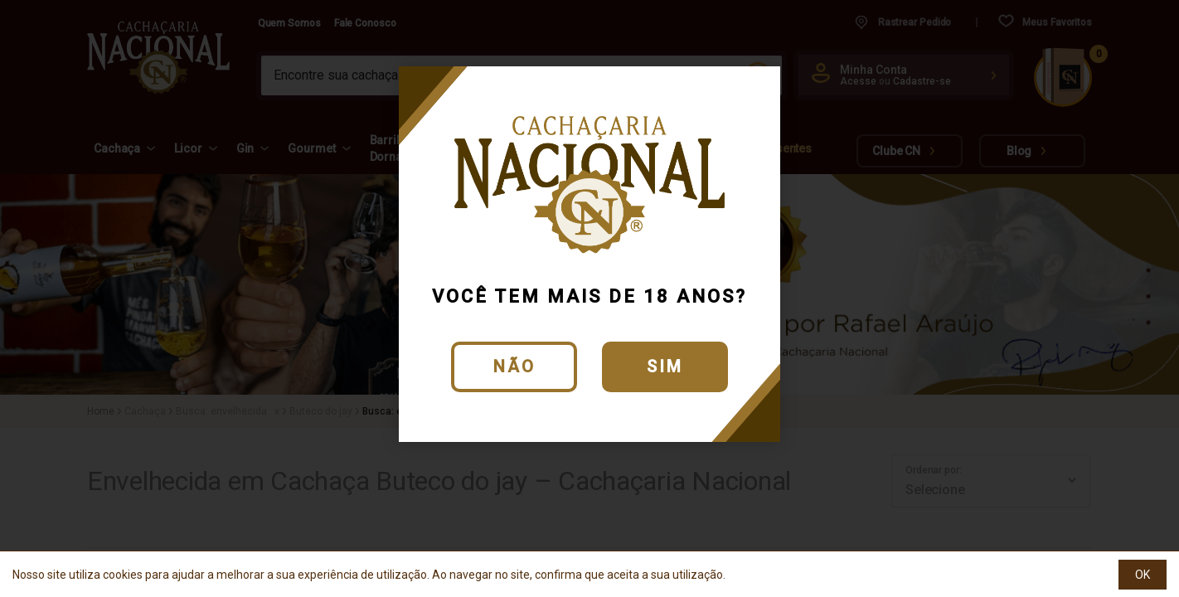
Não (514, 366)
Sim (665, 366)
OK (1142, 574)
